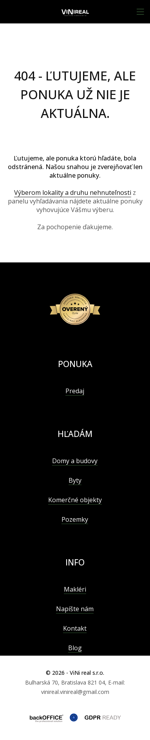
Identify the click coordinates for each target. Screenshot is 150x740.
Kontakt (75, 628)
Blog (75, 648)
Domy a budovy (75, 460)
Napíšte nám (75, 608)
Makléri (75, 589)
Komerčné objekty (75, 500)
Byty (75, 480)
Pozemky (74, 519)
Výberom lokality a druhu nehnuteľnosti (72, 192)
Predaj (74, 391)
